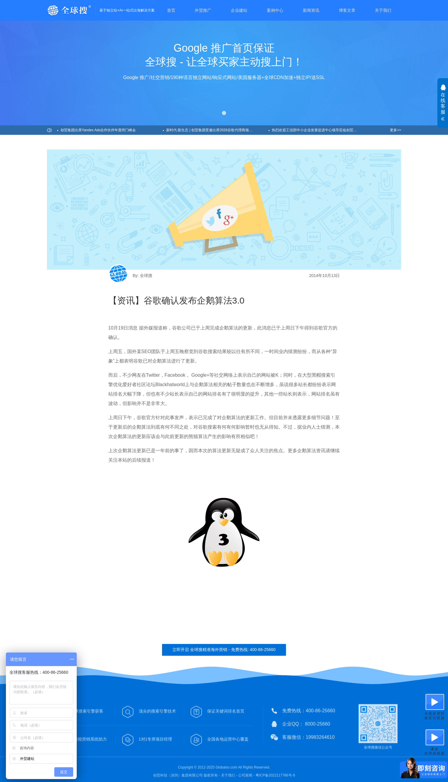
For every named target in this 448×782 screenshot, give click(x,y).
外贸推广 (203, 10)
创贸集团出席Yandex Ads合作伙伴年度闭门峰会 (98, 130)
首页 (171, 10)
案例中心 (275, 10)
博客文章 (347, 10)
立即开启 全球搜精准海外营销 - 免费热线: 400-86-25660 (223, 649)
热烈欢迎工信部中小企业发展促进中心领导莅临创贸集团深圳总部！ (323, 130)
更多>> (395, 130)
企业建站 (239, 10)
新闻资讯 (311, 10)
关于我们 (383, 10)
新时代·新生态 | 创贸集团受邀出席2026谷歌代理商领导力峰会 (214, 130)
